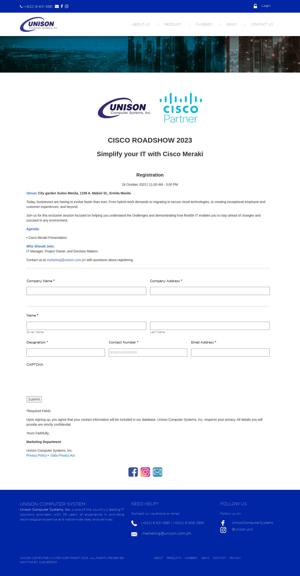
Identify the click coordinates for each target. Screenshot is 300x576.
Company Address (166, 281)
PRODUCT (173, 24)
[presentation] (62, 379)
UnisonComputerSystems (252, 522)
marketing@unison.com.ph (166, 533)
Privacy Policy (37, 455)
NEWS (231, 24)
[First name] (86, 326)
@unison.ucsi (242, 529)
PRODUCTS (174, 558)
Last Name (157, 332)
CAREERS (204, 24)
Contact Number (123, 342)
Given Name (35, 332)
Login (262, 5)
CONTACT (219, 558)
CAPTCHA (34, 364)
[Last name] (210, 326)
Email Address (203, 342)
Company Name (40, 281)
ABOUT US (141, 24)
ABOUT (158, 558)
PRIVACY (235, 558)
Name (32, 315)
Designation (37, 342)
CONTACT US (262, 24)
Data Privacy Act (63, 455)
